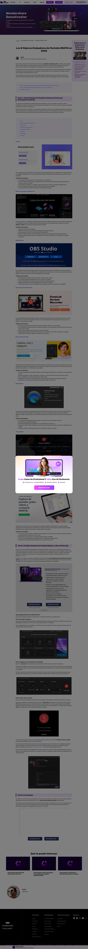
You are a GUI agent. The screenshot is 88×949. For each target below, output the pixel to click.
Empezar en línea (44, 487)
